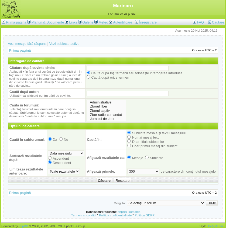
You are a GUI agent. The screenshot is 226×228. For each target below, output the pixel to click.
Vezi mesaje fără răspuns (27, 44)
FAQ (198, 22)
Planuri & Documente (48, 22)
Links (73, 22)
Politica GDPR (145, 215)
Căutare (216, 22)
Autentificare (120, 22)
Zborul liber (106, 106)
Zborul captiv (106, 111)
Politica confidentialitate (115, 215)
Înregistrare (146, 22)
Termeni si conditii (83, 215)
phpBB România (129, 211)
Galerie (87, 22)
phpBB (23, 226)
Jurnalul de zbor (106, 119)
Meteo (103, 22)
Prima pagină (20, 50)
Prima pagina (16, 22)
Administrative (106, 102)
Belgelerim (215, 226)
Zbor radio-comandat (106, 115)
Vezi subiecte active (64, 44)
